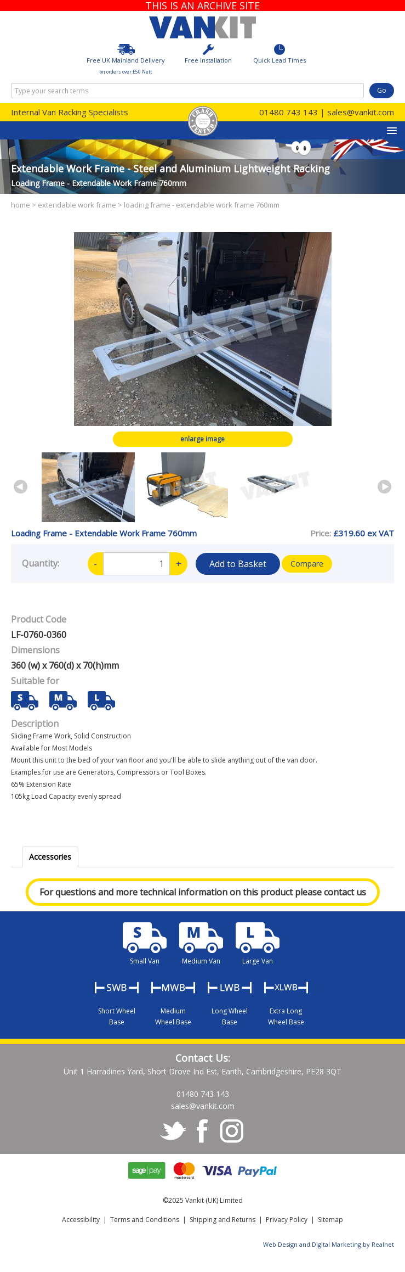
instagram (232, 1131)
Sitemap (330, 1219)
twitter (173, 1131)
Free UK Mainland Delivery (126, 59)
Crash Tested (202, 121)
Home (20, 205)
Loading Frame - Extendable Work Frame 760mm (201, 205)
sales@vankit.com (360, 112)
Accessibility (81, 1219)
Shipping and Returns (222, 1219)
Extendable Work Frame (77, 205)
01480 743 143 (288, 112)
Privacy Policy (286, 1219)
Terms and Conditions (144, 1219)
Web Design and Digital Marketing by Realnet (328, 1244)
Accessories (50, 856)
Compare (306, 563)
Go (381, 90)
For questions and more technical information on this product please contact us (202, 892)
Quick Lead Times (279, 54)
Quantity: (40, 563)
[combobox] (187, 90)
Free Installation (208, 54)
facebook (202, 1131)
